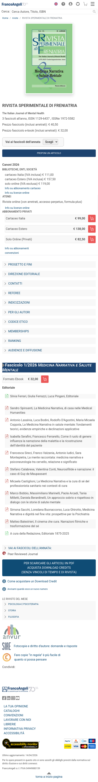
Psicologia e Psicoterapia (23, 604)
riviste (15, 18)
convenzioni (12, 252)
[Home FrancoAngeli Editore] (15, 4)
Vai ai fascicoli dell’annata (22, 142)
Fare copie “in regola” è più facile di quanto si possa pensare (37, 657)
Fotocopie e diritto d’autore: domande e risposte (45, 646)
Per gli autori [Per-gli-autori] (19, 312)
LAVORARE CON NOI (17, 720)
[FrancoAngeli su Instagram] (13, 699)
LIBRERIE (10, 724)
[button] (55, 4)
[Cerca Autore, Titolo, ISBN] (51, 11)
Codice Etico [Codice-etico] (18, 322)
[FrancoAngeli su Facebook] (4, 699)
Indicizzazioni (19, 302)
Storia (12, 610)
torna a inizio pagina (49, 776)
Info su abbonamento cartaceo (23, 188)
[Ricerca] (94, 11)
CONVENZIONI (13, 715)
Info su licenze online (17, 192)
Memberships (18, 331)
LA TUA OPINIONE (16, 706)
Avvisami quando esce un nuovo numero (27, 589)
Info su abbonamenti (17, 248)
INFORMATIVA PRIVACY (20, 729)
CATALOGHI (12, 711)
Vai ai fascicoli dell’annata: (30, 548)
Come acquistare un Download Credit (32, 581)
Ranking (14, 341)
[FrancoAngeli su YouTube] (17, 699)
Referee (14, 293)
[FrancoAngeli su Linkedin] (8, 699)
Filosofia (13, 617)
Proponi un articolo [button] (49, 153)
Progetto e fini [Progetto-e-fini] (20, 264)
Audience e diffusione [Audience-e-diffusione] (25, 350)
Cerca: (5, 11)
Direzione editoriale (24, 274)
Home (5, 18)
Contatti (15, 283)
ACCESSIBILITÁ (14, 733)
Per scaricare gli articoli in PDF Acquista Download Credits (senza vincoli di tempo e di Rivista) (49, 567)
